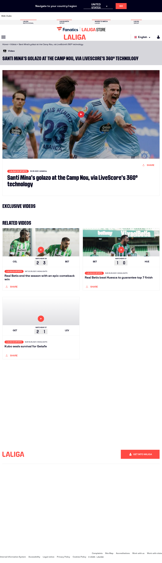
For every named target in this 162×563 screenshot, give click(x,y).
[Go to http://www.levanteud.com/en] (76, 16)
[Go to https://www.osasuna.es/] (31, 16)
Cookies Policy (79, 557)
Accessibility (34, 557)
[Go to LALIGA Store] (81, 29)
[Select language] (143, 37)
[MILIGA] (157, 37)
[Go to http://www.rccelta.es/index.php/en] (91, 16)
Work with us (138, 553)
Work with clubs (154, 553)
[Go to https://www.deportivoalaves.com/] (39, 16)
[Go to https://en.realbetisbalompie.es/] (113, 16)
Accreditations (123, 553)
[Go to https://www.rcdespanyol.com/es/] (98, 16)
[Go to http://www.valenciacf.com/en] (150, 16)
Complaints (97, 553)
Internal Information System (13, 557)
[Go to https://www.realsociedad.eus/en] (135, 16)
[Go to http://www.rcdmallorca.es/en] (106, 16)
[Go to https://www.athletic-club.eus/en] (16, 16)
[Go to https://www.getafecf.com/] (61, 16)
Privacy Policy (63, 557)
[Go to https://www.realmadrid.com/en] (121, 16)
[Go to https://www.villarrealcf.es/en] (158, 16)
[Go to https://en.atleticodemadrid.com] (23, 16)
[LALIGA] (75, 37)
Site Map (109, 553)
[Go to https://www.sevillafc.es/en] (143, 16)
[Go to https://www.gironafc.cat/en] (68, 16)
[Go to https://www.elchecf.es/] (46, 16)
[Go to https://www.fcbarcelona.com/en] (53, 16)
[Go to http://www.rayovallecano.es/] (83, 16)
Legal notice (48, 557)
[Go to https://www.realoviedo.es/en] (128, 16)
